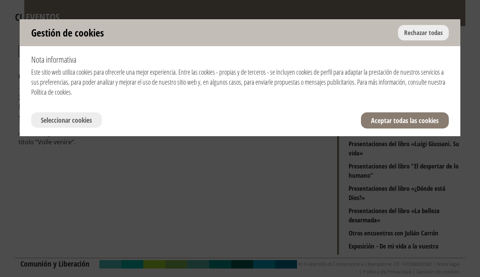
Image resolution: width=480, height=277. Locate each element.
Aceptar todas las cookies (405, 120)
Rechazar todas (423, 32)
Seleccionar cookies (66, 120)
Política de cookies (51, 92)
